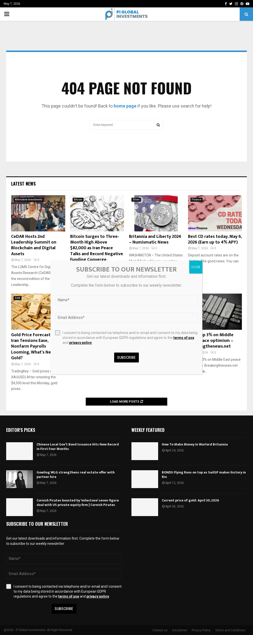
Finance (196, 199)
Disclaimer (179, 630)
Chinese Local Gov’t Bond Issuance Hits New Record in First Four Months (78, 447)
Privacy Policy (201, 630)
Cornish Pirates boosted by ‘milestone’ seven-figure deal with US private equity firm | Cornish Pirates (78, 502)
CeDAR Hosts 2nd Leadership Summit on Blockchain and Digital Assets (33, 245)
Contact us (160, 630)
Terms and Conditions (230, 630)
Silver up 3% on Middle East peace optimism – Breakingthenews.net (210, 340)
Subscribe (64, 609)
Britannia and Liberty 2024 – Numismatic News (155, 239)
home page (125, 106)
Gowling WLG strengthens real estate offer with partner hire (76, 474)
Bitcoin (78, 199)
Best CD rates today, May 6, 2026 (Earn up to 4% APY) (215, 239)
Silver (136, 199)
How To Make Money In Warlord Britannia (195, 444)
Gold (17, 298)
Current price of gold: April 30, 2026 (190, 500)
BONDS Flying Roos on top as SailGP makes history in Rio (204, 474)
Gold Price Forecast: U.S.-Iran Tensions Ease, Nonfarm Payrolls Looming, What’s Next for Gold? (37, 346)
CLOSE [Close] (195, 267)
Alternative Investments (28, 199)
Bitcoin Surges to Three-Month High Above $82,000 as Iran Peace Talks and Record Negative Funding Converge (96, 248)
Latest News (23, 183)
